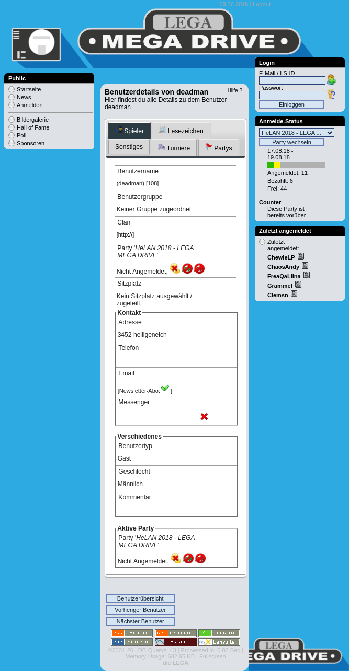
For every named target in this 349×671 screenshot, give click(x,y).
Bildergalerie (33, 119)
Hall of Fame (33, 127)
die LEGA (176, 663)
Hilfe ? (235, 90)
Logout (262, 4)
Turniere (174, 147)
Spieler (129, 130)
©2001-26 (120, 650)
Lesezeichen (181, 130)
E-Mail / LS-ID (277, 73)
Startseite (29, 89)
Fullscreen (212, 656)
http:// (125, 234)
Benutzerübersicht (140, 598)
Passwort (271, 88)
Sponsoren (30, 143)
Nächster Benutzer (140, 621)
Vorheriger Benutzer (140, 610)
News (24, 97)
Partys (218, 147)
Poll (21, 135)
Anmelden (30, 105)
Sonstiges (129, 146)
